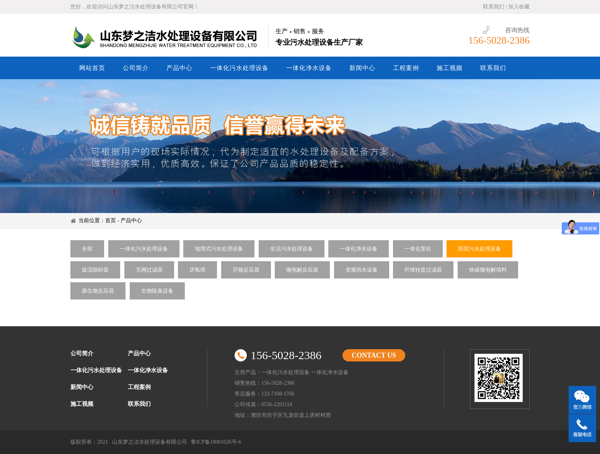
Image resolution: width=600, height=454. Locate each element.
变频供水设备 (362, 270)
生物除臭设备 (157, 291)
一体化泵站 (417, 249)
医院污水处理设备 (479, 249)
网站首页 (92, 68)
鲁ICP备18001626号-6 (216, 442)
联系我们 (493, 7)
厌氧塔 (197, 270)
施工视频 (450, 68)
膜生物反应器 (98, 291)
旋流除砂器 (95, 270)
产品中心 (179, 68)
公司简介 (136, 68)
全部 (87, 249)
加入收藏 (519, 7)
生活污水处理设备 (291, 249)
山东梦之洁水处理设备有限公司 (165, 37)
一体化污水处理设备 (239, 68)
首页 (110, 220)
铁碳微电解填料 (488, 270)
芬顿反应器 (246, 270)
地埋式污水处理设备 (219, 249)
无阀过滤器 (149, 270)
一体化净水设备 (309, 68)
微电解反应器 (302, 270)
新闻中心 (362, 68)
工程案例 (406, 68)
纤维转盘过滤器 (423, 270)
